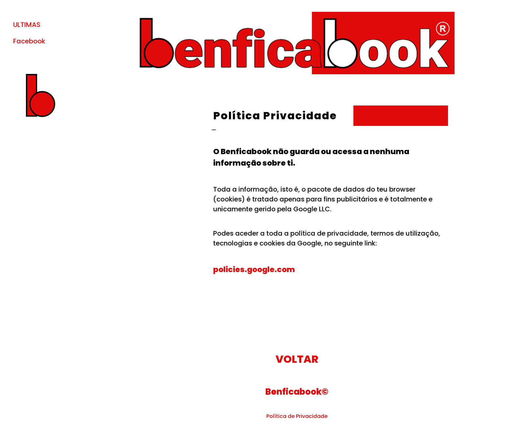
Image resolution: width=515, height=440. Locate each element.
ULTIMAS (26, 24)
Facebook (29, 41)
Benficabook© (296, 392)
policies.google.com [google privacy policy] (254, 269)
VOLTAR (297, 359)
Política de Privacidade (296, 416)
